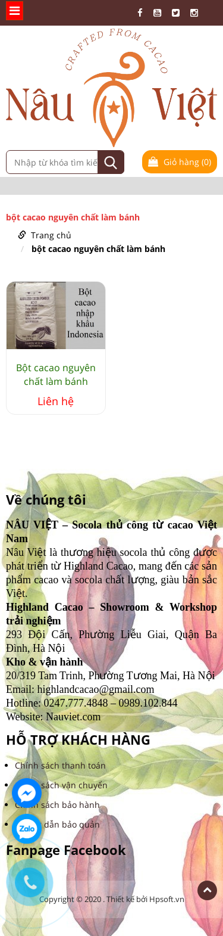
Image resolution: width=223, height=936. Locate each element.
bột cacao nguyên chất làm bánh (98, 248)
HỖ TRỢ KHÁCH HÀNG (78, 739)
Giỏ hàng (179, 161)
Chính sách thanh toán (60, 765)
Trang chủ (51, 235)
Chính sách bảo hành (57, 804)
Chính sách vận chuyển (61, 785)
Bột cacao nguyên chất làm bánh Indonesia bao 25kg (56, 374)
